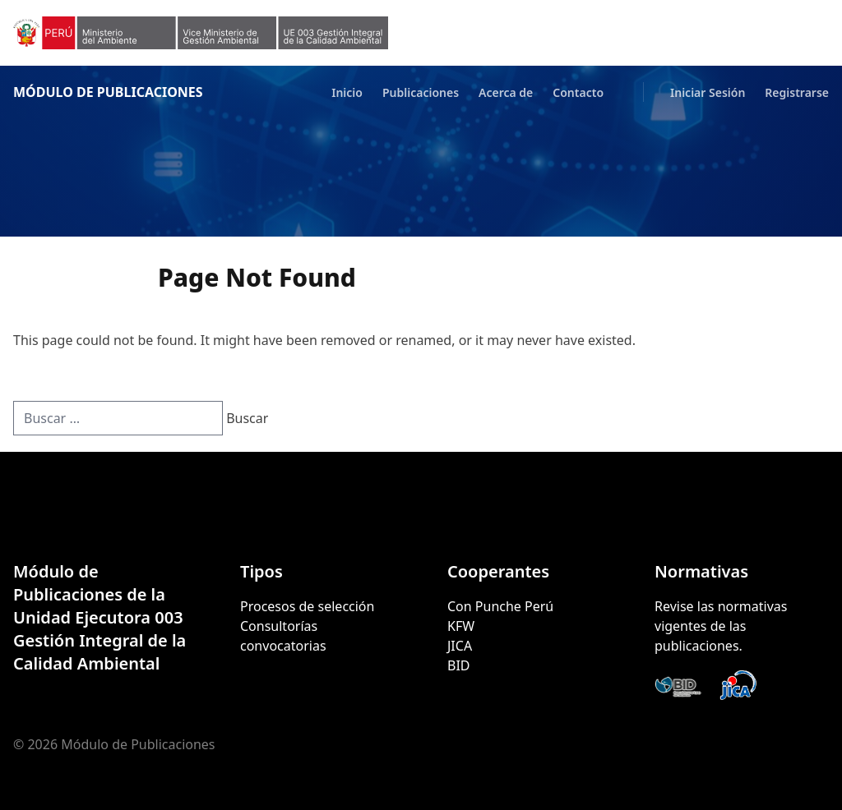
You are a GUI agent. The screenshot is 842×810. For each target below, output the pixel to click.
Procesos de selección (307, 606)
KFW (460, 626)
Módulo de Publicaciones (108, 92)
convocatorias (283, 646)
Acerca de (506, 92)
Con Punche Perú (500, 606)
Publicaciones (420, 92)
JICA (459, 646)
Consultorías (278, 626)
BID (458, 665)
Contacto (578, 92)
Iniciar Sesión (707, 92)
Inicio (347, 92)
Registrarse (797, 92)
